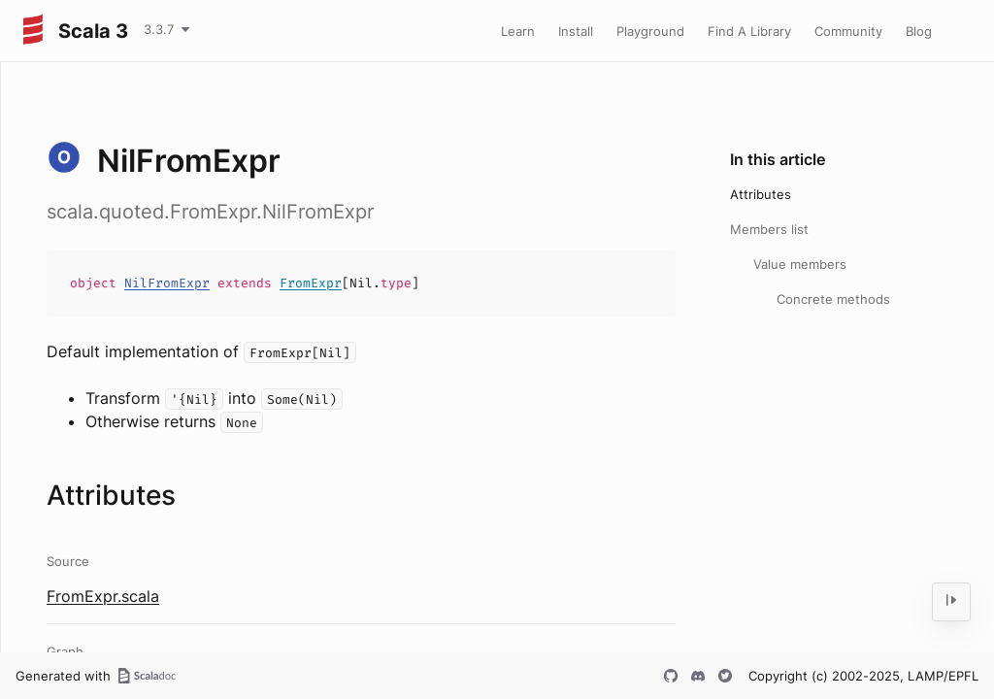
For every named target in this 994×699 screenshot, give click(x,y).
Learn (518, 31)
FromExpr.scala (103, 596)
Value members (799, 264)
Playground (650, 31)
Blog (919, 31)
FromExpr (311, 283)
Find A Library (749, 31)
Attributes (760, 194)
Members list (769, 229)
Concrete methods (833, 299)
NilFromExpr (167, 283)
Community (848, 31)
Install (575, 31)
